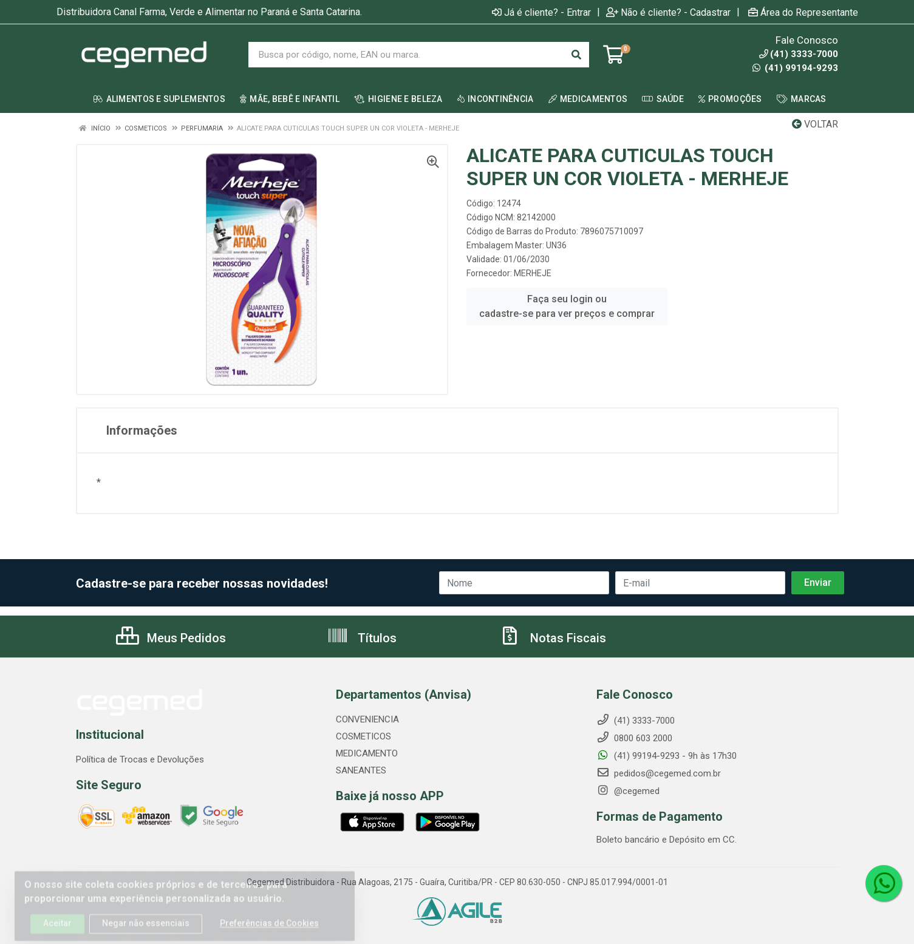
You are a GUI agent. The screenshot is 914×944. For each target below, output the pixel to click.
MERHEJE (532, 273)
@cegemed (628, 791)
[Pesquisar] (576, 54)
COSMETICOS (363, 736)
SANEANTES (361, 770)
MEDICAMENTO (367, 753)
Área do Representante (803, 12)
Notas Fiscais (552, 638)
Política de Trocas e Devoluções (140, 759)
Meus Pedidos (171, 638)
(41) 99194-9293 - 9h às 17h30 (666, 755)
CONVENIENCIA (367, 719)
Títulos (362, 638)
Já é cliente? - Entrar (541, 12)
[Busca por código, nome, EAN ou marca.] (406, 54)
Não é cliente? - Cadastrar (668, 12)
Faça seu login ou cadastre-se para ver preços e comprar (567, 306)
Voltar (815, 124)
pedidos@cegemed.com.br (658, 773)
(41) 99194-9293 (795, 68)
